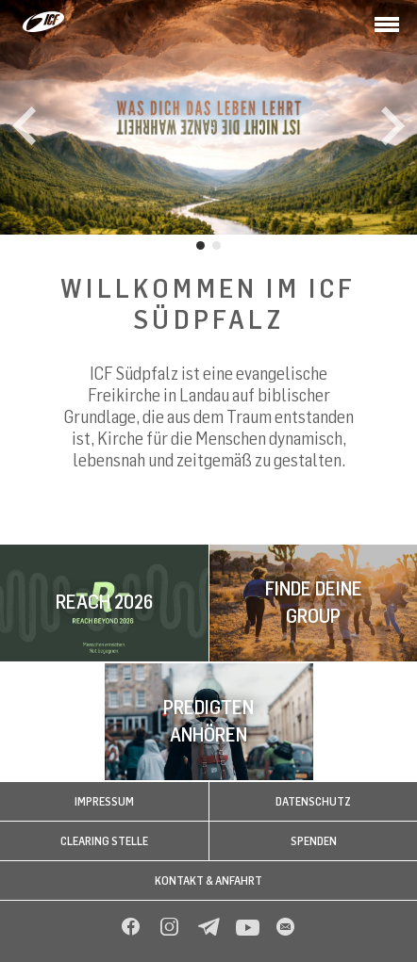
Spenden (314, 841)
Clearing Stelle (104, 841)
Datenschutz (313, 801)
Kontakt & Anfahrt (208, 880)
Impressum (104, 801)
